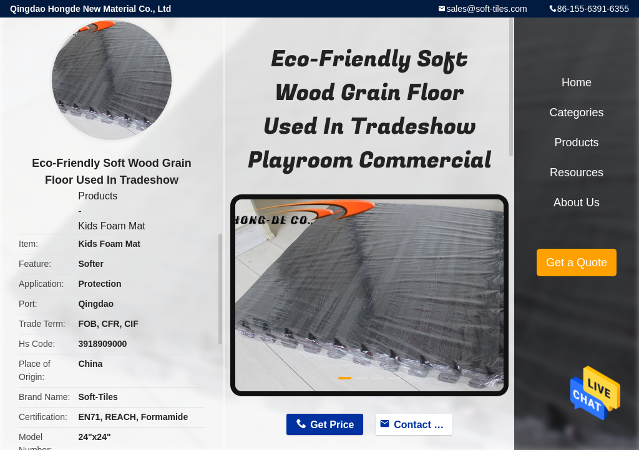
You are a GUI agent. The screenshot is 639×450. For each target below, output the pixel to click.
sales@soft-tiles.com (486, 9)
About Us (577, 202)
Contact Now (423, 424)
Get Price (332, 424)
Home (577, 82)
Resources (576, 172)
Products (97, 196)
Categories (576, 112)
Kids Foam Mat (111, 226)
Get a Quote (576, 262)
